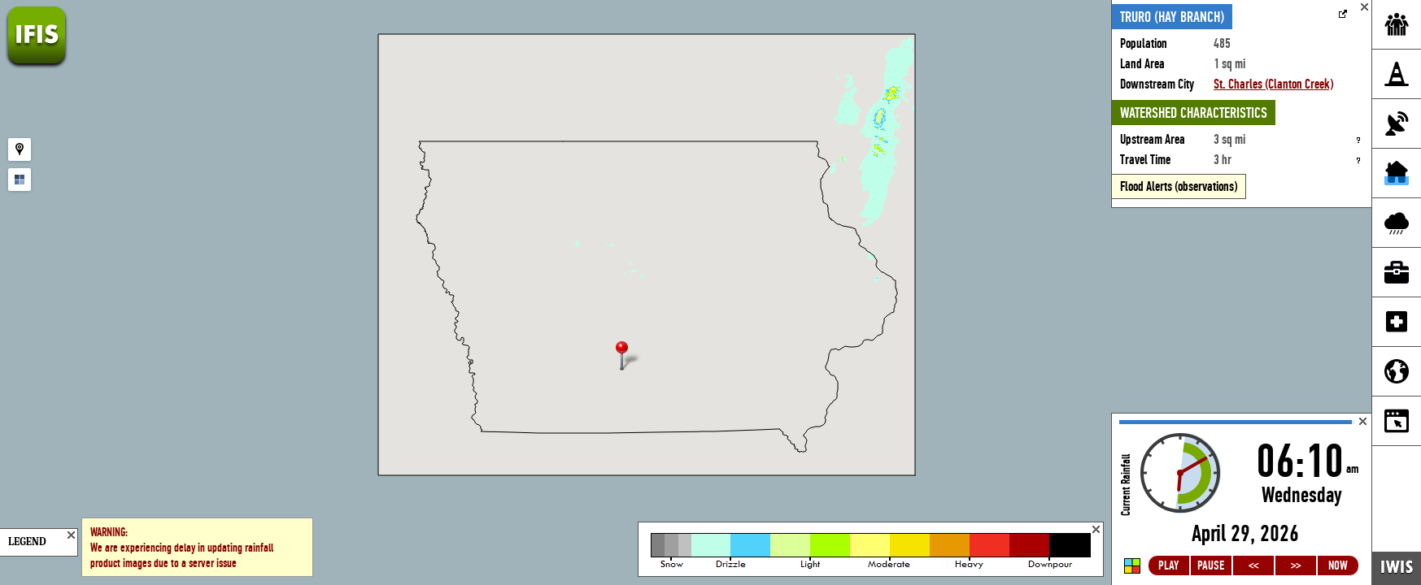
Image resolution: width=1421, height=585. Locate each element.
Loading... (1241, 499)
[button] (628, 357)
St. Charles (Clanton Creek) (1273, 84)
